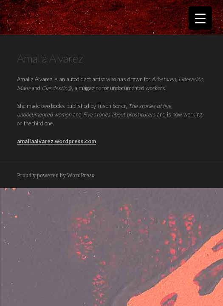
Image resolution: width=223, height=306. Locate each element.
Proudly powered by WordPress (55, 175)
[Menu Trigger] (200, 18)
